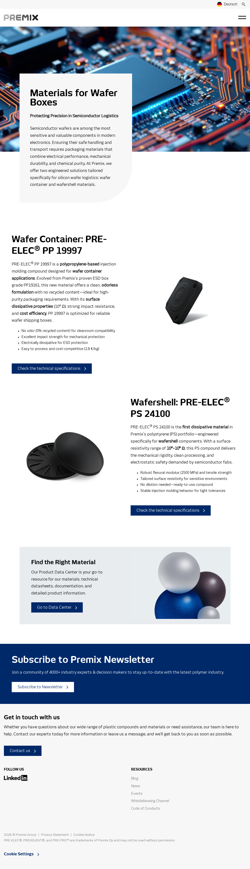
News (135, 786)
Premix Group (26, 835)
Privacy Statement (55, 835)
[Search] (243, 4)
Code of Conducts (145, 808)
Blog (134, 778)
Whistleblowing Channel (150, 801)
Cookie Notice (84, 835)
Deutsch (227, 4)
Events (137, 793)
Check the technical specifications (52, 369)
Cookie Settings (21, 854)
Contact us (23, 751)
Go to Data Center (57, 607)
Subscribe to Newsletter (43, 687)
